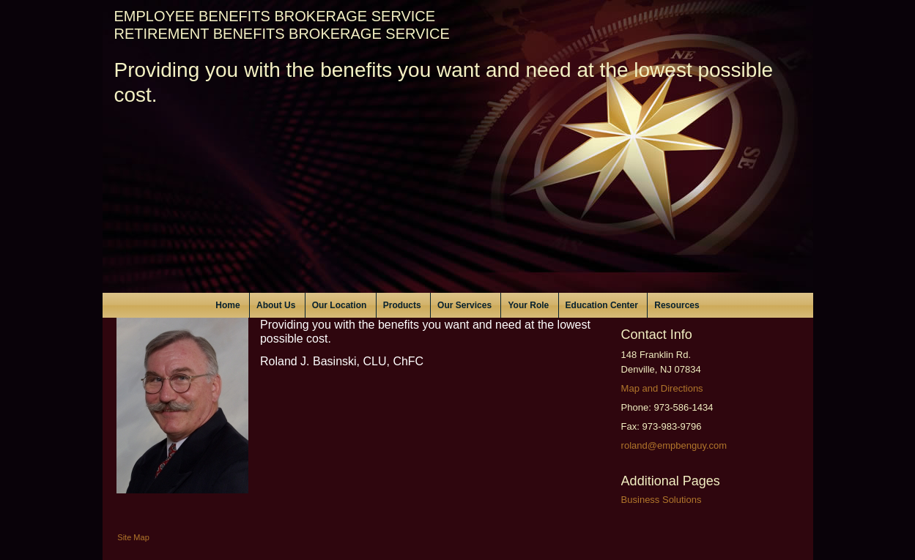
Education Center (602, 305)
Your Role (528, 305)
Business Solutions (661, 499)
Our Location (339, 305)
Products (402, 305)
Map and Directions (662, 388)
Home (227, 305)
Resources (676, 305)
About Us (275, 305)
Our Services (464, 305)
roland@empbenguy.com (674, 445)
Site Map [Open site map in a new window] (133, 537)
